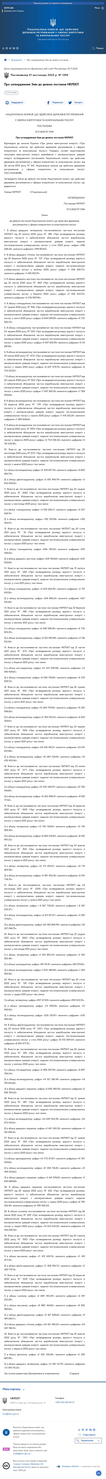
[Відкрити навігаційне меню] (102, 8)
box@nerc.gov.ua (11, 1414)
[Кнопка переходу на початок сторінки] (95, 1473)
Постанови (11, 93)
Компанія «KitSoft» (70, 1466)
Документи (16, 60)
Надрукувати (15, 103)
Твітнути (78, 103)
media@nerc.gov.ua (21, 1454)
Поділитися (59, 103)
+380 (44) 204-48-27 (65, 1402)
